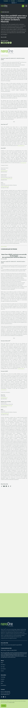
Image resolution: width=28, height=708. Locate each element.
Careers (2, 670)
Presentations (3, 685)
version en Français (4, 55)
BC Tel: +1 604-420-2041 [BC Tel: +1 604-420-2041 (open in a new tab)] (5, 691)
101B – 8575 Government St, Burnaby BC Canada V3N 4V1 (11, 644)
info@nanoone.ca (4, 170)
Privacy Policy (11, 702)
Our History (3, 664)
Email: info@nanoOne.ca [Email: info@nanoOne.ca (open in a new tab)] (5, 694)
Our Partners (3, 668)
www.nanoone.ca (21, 145)
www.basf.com (23, 162)
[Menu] (26, 6)
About (2, 662)
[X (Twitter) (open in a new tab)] (1, 697)
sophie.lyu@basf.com (5, 186)
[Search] (23, 6)
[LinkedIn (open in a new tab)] (3, 697)
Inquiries (13, 2)
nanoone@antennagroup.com (6, 178)
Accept (3, 705)
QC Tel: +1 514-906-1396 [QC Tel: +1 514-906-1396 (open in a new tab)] (5, 692)
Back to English (4, 246)
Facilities (2, 681)
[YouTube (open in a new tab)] (5, 697)
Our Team (2, 666)
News (2, 683)
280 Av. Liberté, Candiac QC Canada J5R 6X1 (9, 650)
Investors (2, 679)
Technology (3, 677)
